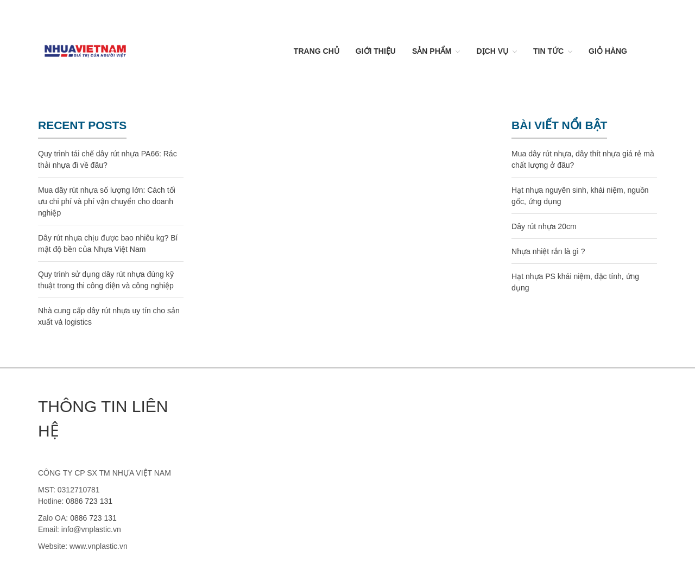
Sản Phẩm (431, 51)
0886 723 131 (89, 501)
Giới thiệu (376, 51)
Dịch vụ (492, 51)
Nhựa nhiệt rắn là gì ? (548, 251)
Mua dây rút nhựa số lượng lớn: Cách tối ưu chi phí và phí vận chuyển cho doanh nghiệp (106, 201)
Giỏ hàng (608, 51)
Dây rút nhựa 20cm (544, 226)
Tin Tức (548, 51)
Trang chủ (316, 51)
